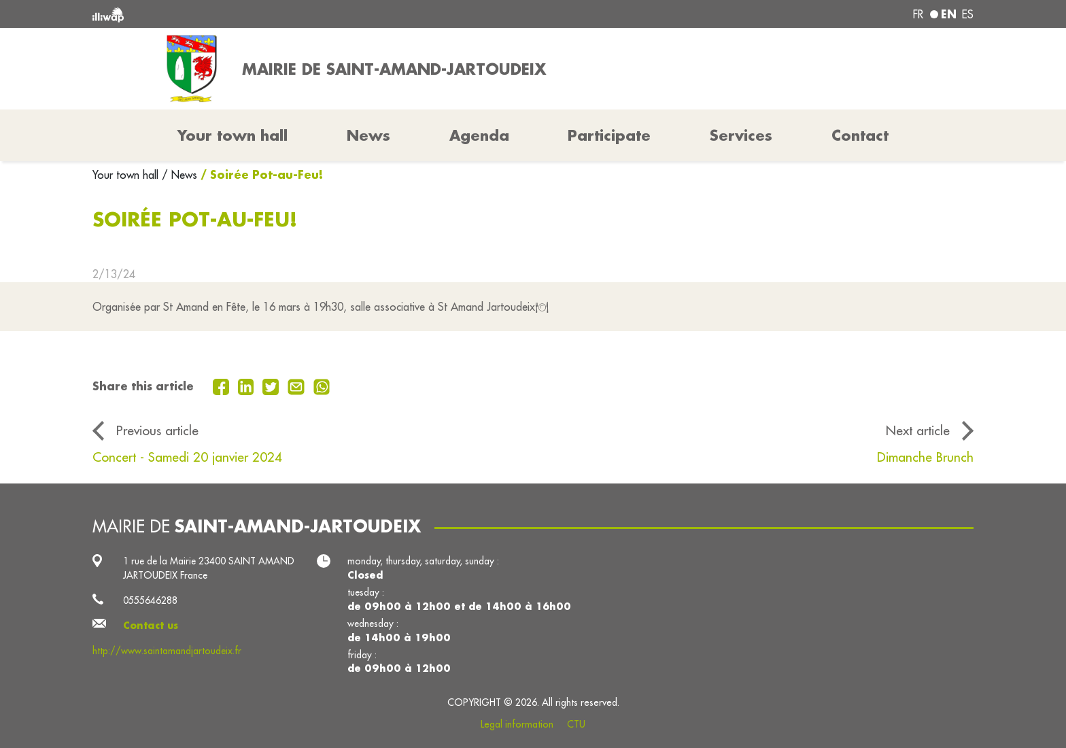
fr (918, 14)
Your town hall (127, 175)
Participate (609, 135)
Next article (918, 430)
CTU (576, 724)
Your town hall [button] (232, 135)
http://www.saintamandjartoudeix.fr (166, 651)
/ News (179, 175)
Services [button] (741, 135)
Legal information (517, 724)
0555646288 (150, 600)
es (968, 14)
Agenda (479, 135)
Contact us (150, 625)
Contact (860, 135)
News (368, 135)
